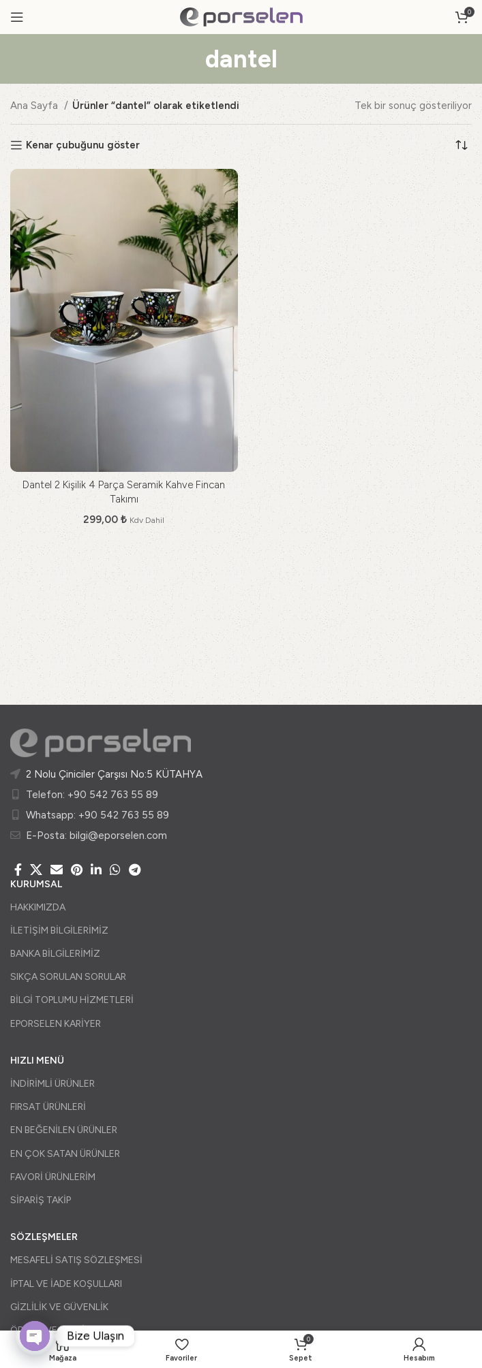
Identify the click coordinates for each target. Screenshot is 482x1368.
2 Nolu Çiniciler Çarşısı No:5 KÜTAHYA (114, 774)
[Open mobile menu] (17, 17)
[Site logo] (241, 16)
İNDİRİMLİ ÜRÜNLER (52, 1083)
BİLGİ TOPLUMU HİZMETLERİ (72, 1000)
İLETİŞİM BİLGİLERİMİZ (59, 930)
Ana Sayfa (35, 105)
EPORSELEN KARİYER (55, 1024)
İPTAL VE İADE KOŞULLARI (66, 1284)
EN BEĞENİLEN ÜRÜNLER (63, 1130)
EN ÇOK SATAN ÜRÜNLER (65, 1154)
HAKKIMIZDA (37, 907)
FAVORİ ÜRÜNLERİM (52, 1177)
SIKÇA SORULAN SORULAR (68, 977)
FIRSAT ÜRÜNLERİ (48, 1107)
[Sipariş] (461, 145)
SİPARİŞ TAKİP (40, 1200)
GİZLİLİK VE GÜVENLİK (59, 1307)
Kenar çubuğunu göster (83, 145)
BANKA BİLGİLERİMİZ (55, 953)
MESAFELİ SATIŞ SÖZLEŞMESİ (76, 1260)
